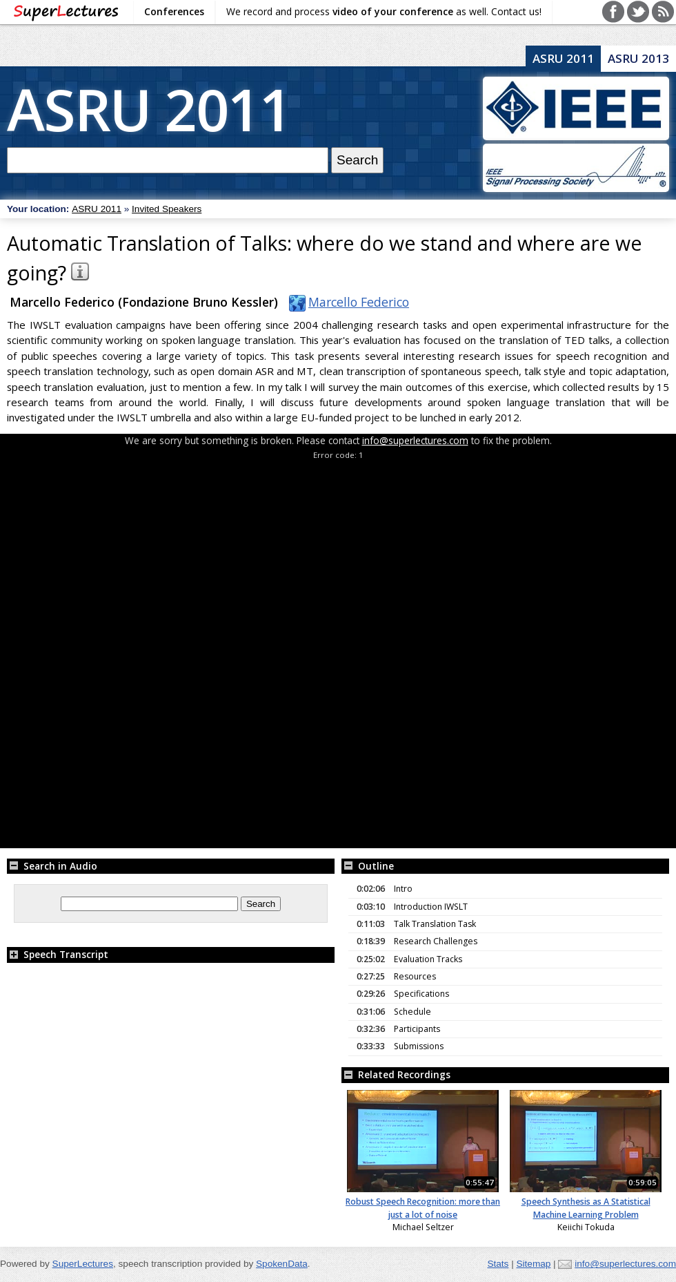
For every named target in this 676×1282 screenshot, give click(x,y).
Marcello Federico (346, 302)
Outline (367, 865)
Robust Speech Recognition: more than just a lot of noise (423, 1208)
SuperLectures (82, 1264)
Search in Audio (52, 865)
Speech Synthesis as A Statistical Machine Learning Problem (585, 1208)
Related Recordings (395, 1074)
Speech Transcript (57, 954)
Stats (497, 1264)
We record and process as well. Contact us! (383, 11)
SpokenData (282, 1264)
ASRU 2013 (638, 58)
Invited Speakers (166, 209)
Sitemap (533, 1264)
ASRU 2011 (149, 109)
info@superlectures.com (415, 440)
